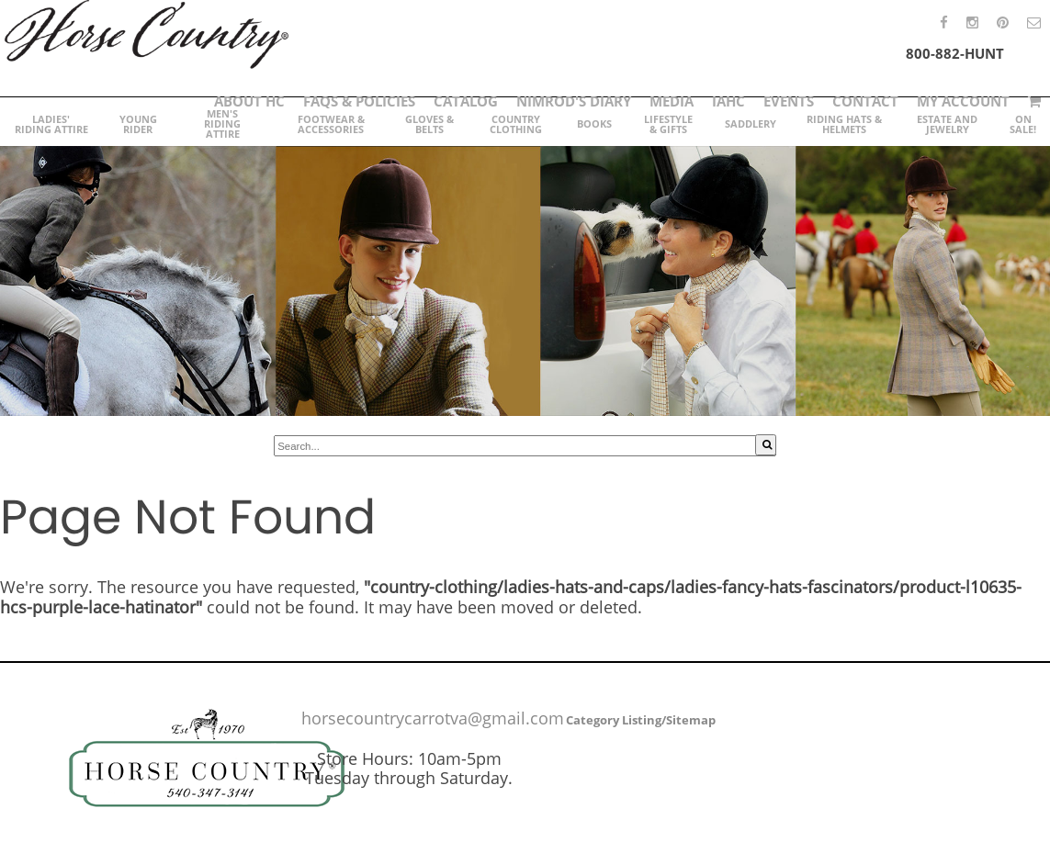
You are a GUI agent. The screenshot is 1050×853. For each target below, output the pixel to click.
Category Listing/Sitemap (641, 720)
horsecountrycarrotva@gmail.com (432, 718)
